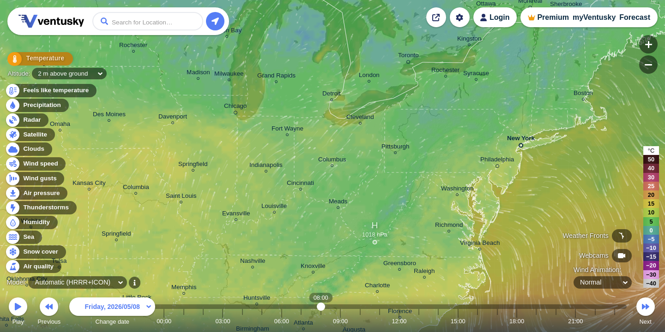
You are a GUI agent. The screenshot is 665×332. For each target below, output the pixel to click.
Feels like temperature (50, 90)
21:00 (575, 321)
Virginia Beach (480, 244)
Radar (26, 120)
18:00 (516, 321)
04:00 (242, 321)
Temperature (36, 59)
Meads (338, 203)
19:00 (536, 321)
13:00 (418, 321)
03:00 (222, 321)
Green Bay (227, 31)
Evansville (236, 214)
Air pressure (36, 193)
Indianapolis (266, 166)
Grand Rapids (276, 77)
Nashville (253, 262)
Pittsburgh (395, 148)
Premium (552, 17)
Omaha (60, 125)
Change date (112, 312)
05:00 (261, 321)
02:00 (203, 321)
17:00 (497, 321)
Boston (583, 94)
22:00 (595, 321)
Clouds (28, 149)
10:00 (360, 321)
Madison (198, 73)
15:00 (458, 321)
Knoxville (313, 267)
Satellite (29, 135)
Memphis (184, 288)
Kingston (469, 40)
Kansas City (89, 184)
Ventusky (50, 21)
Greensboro (399, 264)
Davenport (172, 118)
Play (18, 312)
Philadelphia (497, 161)
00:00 (164, 321)
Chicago (235, 107)
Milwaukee (228, 75)
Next (645, 312)
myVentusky (594, 17)
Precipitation (36, 105)
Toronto (408, 57)
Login (500, 17)
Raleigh (424, 272)
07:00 (301, 321)
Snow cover (35, 252)
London (369, 76)
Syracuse (476, 74)
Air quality (33, 266)
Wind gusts (34, 178)
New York (521, 140)
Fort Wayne (287, 130)
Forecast (634, 17)
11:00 (379, 321)
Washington (457, 190)
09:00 (340, 321)
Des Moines (109, 115)
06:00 (281, 321)
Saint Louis (181, 197)
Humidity (31, 222)
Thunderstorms (40, 207)
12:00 (399, 321)
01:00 (183, 321)
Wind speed (35, 164)
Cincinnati (300, 184)
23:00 (614, 321)
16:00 (477, 321)
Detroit (331, 95)
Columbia (136, 188)
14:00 (438, 321)
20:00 (556, 321)
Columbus (332, 161)
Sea (23, 237)
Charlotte (377, 286)
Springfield (116, 235)
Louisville (274, 207)
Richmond (449, 226)
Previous (48, 312)
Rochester (133, 46)
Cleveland (360, 118)
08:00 (320, 321)
